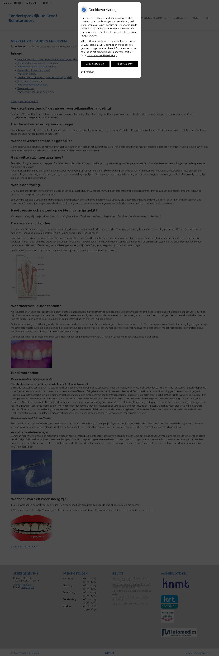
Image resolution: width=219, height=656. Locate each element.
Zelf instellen (87, 72)
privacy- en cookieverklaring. (102, 55)
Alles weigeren (124, 64)
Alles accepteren (95, 64)
